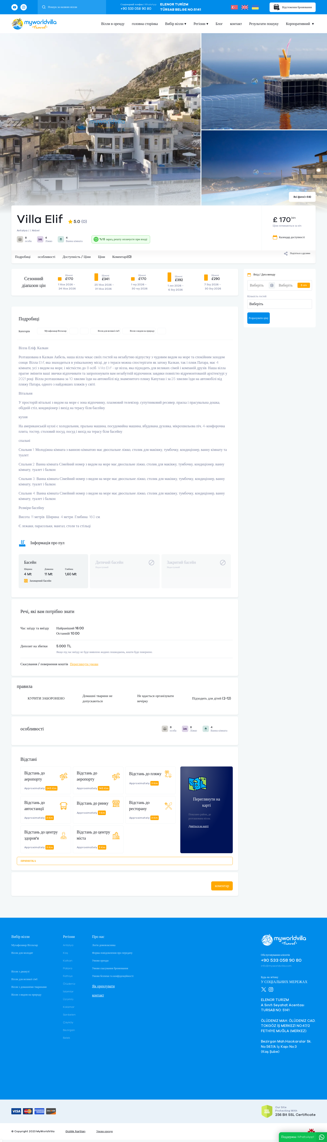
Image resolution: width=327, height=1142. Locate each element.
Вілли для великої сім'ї (24, 979)
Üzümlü (68, 999)
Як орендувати (103, 986)
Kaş (65, 953)
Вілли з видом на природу (26, 994)
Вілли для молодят (22, 953)
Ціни (101, 257)
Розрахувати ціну (258, 318)
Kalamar (68, 1007)
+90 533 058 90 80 (136, 8)
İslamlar (68, 991)
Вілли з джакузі (20, 971)
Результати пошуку (264, 24)
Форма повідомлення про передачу (112, 953)
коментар (222, 886)
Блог (219, 24)
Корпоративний (298, 24)
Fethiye (68, 976)
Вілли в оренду (112, 24)
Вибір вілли (174, 24)
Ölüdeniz (69, 983)
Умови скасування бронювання (110, 968)
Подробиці (22, 257)
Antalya (68, 945)
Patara (67, 968)
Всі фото (302, 197)
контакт (236, 24)
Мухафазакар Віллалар (24, 945)
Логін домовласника (103, 945)
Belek (66, 1037)
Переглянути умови (84, 664)
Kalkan (67, 960)
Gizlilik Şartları (75, 1131)
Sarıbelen (69, 1014)
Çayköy (68, 1022)
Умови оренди (100, 960)
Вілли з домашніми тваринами (29, 987)
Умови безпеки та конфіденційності (112, 976)
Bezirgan (69, 1030)
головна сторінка (145, 24)
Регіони (199, 24)
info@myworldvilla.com (276, 965)
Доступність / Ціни (76, 257)
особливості (46, 257)
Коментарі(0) (121, 257)
